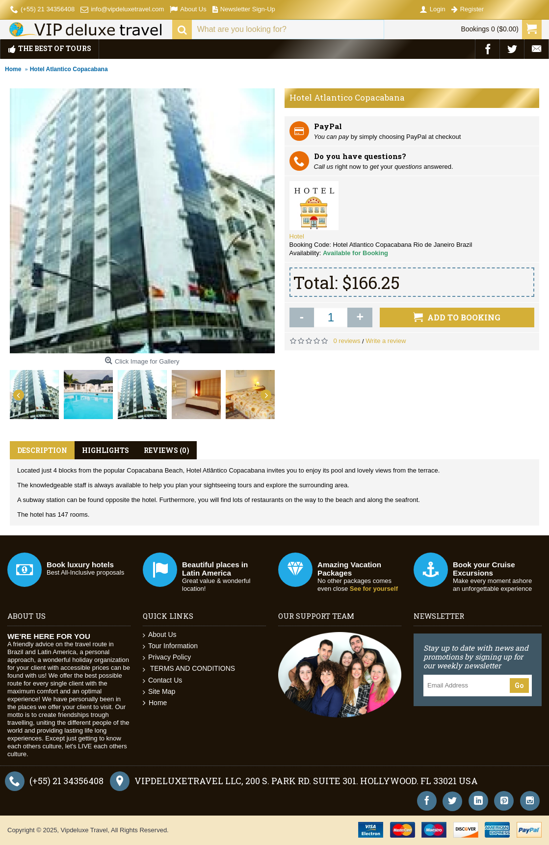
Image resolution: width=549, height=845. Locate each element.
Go (519, 685)
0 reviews (347, 340)
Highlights (105, 450)
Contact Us (162, 680)
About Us (160, 635)
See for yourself (374, 588)
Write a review (386, 340)
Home (155, 703)
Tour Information (170, 646)
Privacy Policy (167, 657)
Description (42, 450)
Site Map (159, 691)
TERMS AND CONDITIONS (189, 668)
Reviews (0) (166, 450)
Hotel (296, 236)
